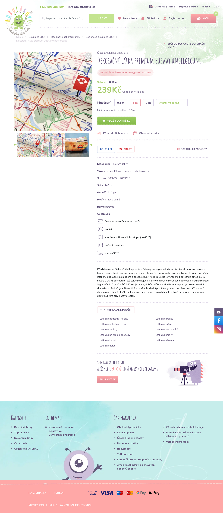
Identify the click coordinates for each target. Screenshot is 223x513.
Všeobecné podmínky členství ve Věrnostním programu (62, 431)
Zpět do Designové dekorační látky (186, 45)
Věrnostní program (162, 6)
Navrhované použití (116, 310)
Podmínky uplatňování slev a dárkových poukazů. (183, 434)
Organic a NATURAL (26, 449)
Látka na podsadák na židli (114, 319)
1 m (135, 103)
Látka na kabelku (109, 340)
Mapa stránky (37, 493)
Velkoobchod (125, 454)
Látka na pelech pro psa (113, 324)
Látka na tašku (164, 324)
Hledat (102, 18)
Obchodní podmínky (129, 427)
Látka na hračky (164, 335)
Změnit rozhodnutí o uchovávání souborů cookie (136, 467)
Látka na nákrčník (165, 340)
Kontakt (206, 6)
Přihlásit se (150, 18)
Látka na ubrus (108, 346)
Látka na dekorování (167, 329)
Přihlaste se (108, 379)
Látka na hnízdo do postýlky (115, 335)
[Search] (77, 18)
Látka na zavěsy (108, 329)
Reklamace (124, 449)
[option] (53, 91)
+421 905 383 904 (52, 7)
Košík (203, 18)
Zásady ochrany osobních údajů (185, 427)
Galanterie (20, 443)
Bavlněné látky (23, 427)
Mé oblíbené (127, 18)
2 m (148, 103)
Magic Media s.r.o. (50, 504)
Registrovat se (173, 18)
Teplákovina (21, 433)
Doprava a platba (188, 6)
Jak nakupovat (125, 433)
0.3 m (121, 103)
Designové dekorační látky (65, 37)
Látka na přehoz (164, 319)
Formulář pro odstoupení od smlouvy (139, 459)
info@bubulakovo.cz (81, 7)
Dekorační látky (36, 37)
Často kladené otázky (130, 438)
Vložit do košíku (117, 121)
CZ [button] (215, 6)
